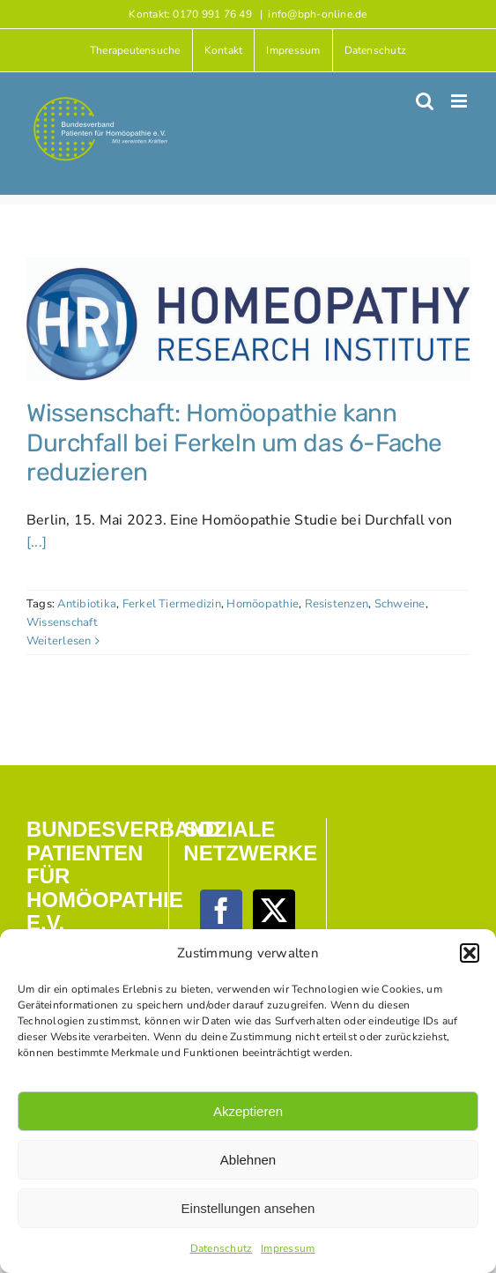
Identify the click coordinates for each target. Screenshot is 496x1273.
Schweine (400, 604)
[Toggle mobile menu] (460, 101)
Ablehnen (248, 1159)
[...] (36, 542)
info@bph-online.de (317, 14)
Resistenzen (337, 604)
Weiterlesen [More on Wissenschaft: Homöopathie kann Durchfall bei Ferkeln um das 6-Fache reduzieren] (59, 641)
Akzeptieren (248, 1111)
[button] (469, 953)
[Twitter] (274, 911)
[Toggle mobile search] (424, 101)
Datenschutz (221, 1248)
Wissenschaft (62, 622)
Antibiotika (86, 604)
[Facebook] (221, 911)
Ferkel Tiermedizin (171, 604)
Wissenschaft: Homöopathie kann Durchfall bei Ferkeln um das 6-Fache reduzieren (234, 442)
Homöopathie (262, 604)
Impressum (288, 1248)
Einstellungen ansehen (248, 1208)
